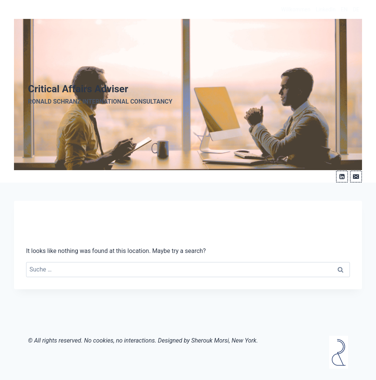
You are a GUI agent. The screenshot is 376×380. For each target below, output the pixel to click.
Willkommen (295, 9)
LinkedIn (326, 9)
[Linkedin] (342, 177)
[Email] (356, 177)
